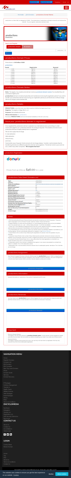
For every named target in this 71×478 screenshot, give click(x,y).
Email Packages (8, 395)
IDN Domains (7, 364)
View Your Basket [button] (46, 2)
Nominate (21, 14)
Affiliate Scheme (8, 391)
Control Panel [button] (34, 2)
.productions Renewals (35, 310)
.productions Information (35, 289)
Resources (7, 418)
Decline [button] (51, 474)
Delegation (7, 410)
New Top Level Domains (11, 368)
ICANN (9, 257)
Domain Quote (8, 372)
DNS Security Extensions (11, 416)
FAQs (5, 400)
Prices (5, 370)
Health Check (8, 389)
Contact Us (7, 427)
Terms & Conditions (9, 402)
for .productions (22, 114)
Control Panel (8, 444)
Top (5, 455)
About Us (6, 424)
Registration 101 (8, 414)
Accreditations (8, 429)
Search (8, 53)
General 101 (7, 412)
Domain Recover (46, 231)
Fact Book (7, 408)
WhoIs (5, 397)
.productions (8, 65)
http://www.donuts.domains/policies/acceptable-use (49, 184)
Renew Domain (8, 447)
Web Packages (8, 393)
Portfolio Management (10, 385)
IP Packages (7, 383)
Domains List (7, 362)
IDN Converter (8, 366)
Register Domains (9, 360)
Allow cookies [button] (61, 474)
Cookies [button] (16, 475)
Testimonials (7, 431)
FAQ (5, 457)
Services (6, 375)
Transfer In (7, 387)
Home (5, 358)
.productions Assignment (35, 268)
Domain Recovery (9, 377)
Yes (36, 190)
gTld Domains (30, 14)
